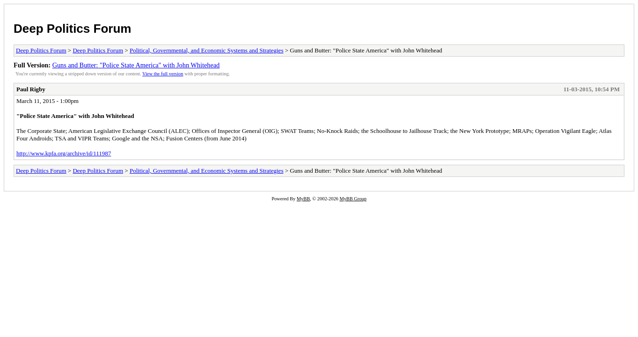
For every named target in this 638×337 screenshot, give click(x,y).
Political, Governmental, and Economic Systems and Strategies (207, 50)
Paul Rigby (30, 89)
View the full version (162, 73)
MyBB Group (352, 198)
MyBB (303, 198)
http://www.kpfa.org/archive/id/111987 (63, 153)
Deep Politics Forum (72, 29)
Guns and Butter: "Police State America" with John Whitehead (136, 65)
